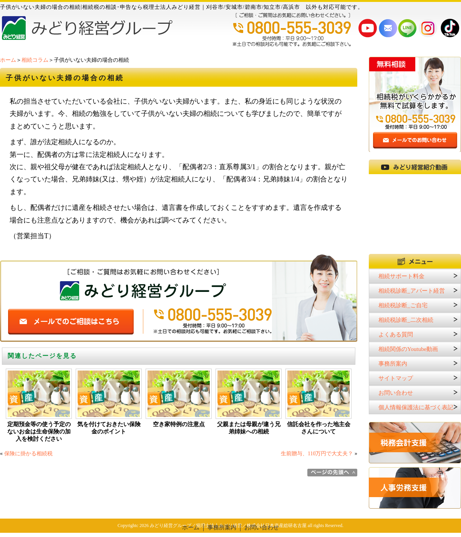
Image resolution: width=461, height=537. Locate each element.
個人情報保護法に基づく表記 (415, 407)
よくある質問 (395, 334)
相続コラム (35, 60)
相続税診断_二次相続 (405, 320)
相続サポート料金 (401, 276)
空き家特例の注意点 (179, 424)
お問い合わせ (395, 393)
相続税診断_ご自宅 (403, 305)
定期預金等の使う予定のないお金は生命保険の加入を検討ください (39, 431)
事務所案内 (392, 364)
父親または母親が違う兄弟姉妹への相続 (248, 428)
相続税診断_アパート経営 (411, 291)
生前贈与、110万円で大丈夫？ (317, 453)
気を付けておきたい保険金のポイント (109, 428)
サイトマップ (395, 378)
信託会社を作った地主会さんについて (318, 428)
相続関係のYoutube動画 (408, 349)
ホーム (8, 60)
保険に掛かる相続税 (28, 453)
